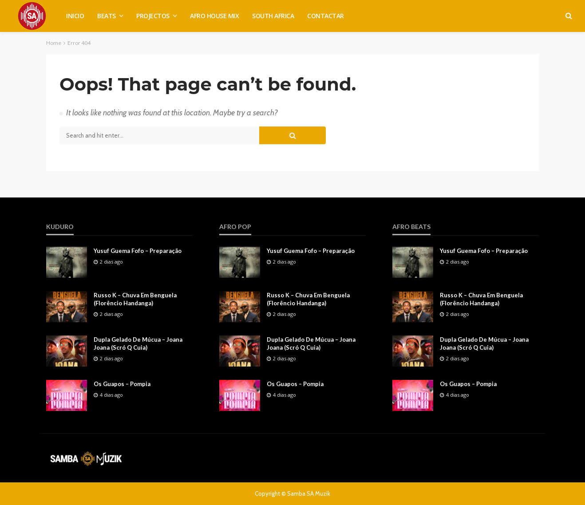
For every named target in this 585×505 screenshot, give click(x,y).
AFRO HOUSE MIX (214, 16)
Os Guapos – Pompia (122, 383)
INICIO (75, 16)
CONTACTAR (325, 16)
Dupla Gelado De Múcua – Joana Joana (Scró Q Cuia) (138, 343)
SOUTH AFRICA (273, 16)
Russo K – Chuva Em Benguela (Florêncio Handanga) (135, 299)
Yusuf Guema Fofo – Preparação (138, 250)
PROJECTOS (153, 16)
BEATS (106, 16)
